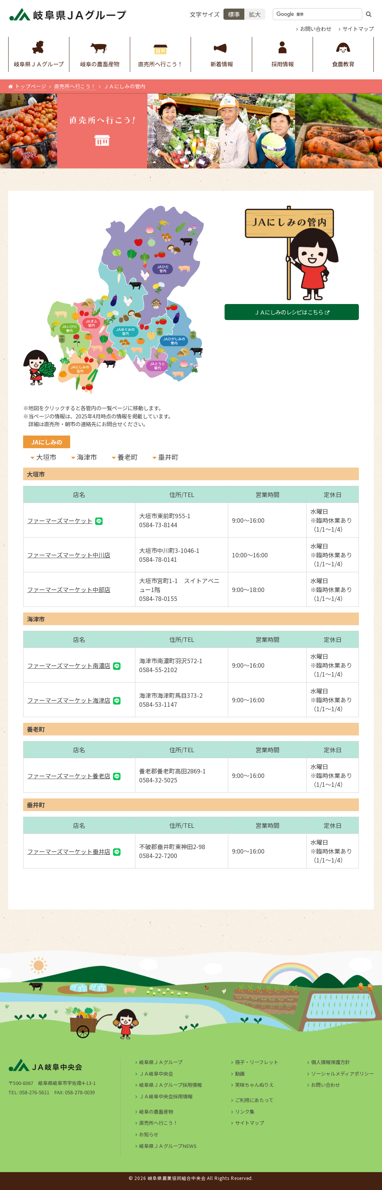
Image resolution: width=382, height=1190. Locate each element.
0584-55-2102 (158, 669)
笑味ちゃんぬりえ (254, 1084)
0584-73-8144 (158, 524)
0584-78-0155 (158, 598)
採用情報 (282, 52)
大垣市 (46, 457)
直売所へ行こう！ (160, 52)
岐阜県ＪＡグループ (39, 52)
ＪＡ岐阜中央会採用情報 (165, 1096)
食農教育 (343, 52)
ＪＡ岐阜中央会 (156, 1073)
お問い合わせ (315, 28)
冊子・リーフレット (256, 1062)
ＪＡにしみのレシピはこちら (288, 312)
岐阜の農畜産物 (99, 52)
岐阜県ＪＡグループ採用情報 (170, 1084)
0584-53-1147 (158, 704)
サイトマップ (358, 28)
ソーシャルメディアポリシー (342, 1073)
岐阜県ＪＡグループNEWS (168, 1145)
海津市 (87, 457)
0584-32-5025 (158, 779)
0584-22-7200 (158, 855)
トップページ (30, 86)
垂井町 (168, 457)
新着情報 (221, 52)
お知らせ (149, 1134)
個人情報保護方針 (330, 1062)
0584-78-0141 (158, 559)
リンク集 (244, 1111)
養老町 (128, 457)
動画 (240, 1073)
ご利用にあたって (254, 1100)
